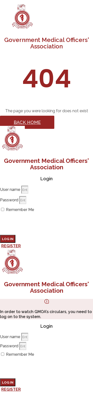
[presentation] (37, 225)
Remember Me (17, 209)
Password (9, 200)
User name (10, 189)
